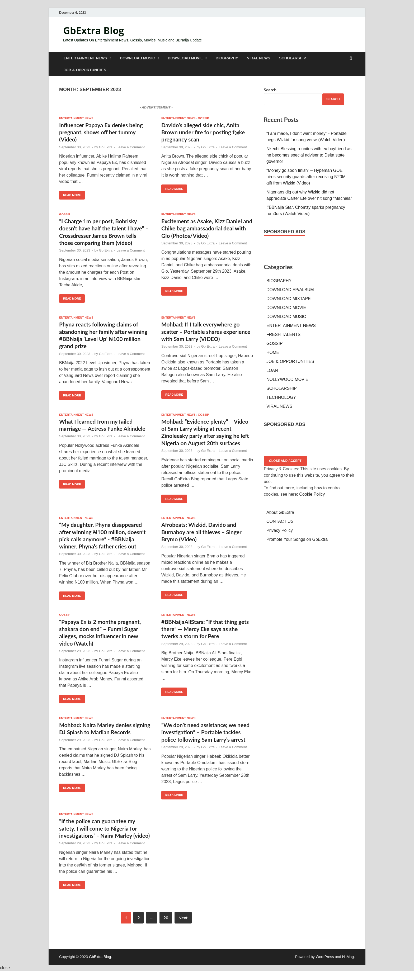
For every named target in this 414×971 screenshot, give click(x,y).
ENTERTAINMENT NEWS (85, 58)
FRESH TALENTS (283, 334)
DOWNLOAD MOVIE (185, 58)
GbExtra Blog (93, 30)
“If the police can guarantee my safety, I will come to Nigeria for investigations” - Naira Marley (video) (104, 828)
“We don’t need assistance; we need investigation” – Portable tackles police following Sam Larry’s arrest (205, 732)
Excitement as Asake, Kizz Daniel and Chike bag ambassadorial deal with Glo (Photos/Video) (206, 228)
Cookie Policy (312, 494)
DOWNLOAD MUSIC (137, 58)
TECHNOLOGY (281, 397)
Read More (70, 194)
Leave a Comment (131, 147)
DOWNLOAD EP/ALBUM (290, 289)
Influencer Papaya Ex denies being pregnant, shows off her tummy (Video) (101, 132)
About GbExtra (280, 512)
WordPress (325, 957)
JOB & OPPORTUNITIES (85, 70)
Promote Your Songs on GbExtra (297, 539)
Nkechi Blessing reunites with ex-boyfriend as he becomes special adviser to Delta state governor (308, 155)
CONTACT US (280, 521)
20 (165, 917)
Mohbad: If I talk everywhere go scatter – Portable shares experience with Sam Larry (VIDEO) (205, 331)
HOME (272, 352)
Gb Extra (105, 147)
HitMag (348, 957)
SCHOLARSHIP (292, 58)
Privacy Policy (279, 530)
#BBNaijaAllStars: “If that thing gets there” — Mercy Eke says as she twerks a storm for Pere (205, 629)
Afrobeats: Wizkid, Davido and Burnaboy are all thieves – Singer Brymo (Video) (201, 531)
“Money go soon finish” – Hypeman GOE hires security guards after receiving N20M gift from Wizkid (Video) (306, 176)
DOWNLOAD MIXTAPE (288, 298)
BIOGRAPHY (227, 58)
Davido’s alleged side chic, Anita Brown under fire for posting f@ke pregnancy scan (203, 132)
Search (270, 89)
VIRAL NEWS (258, 58)
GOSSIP (203, 118)
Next (183, 917)
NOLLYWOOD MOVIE (287, 379)
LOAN (272, 370)
